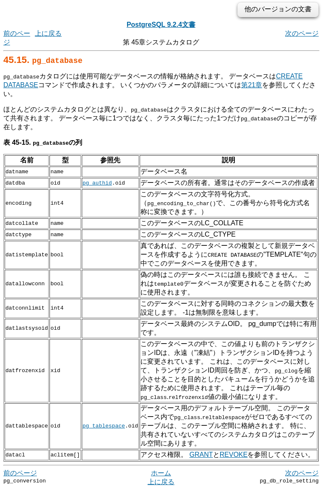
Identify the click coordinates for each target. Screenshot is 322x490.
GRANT (201, 454)
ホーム (161, 473)
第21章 (251, 85)
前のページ (20, 473)
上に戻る (48, 33)
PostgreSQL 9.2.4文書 (161, 24)
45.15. (43, 60)
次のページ (302, 33)
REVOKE (234, 454)
